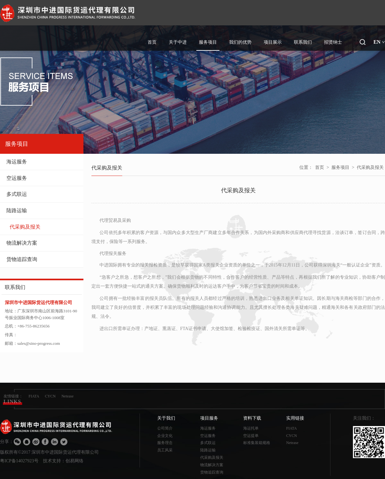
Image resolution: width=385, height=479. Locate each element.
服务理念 (165, 442)
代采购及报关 (43, 227)
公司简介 (165, 428)
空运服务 (41, 178)
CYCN (50, 396)
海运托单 (251, 428)
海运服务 (41, 161)
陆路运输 (41, 210)
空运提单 (251, 435)
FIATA (34, 396)
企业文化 (165, 435)
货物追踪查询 (41, 259)
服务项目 (340, 167)
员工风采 (165, 450)
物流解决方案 (41, 243)
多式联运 (41, 194)
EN (379, 42)
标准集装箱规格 (256, 442)
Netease (67, 396)
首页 (319, 167)
